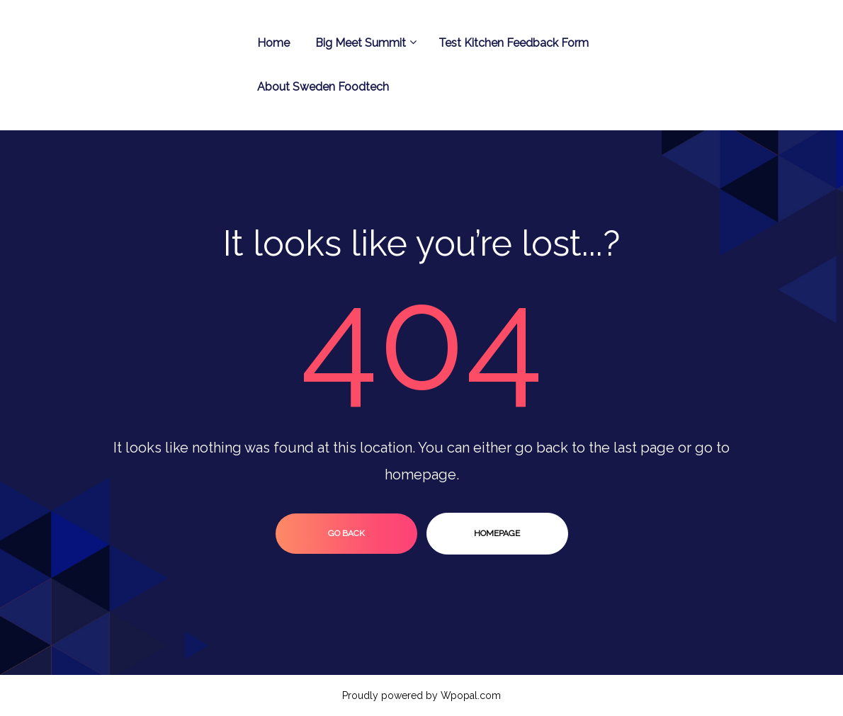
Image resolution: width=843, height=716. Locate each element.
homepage (497, 533)
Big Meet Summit (364, 43)
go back (346, 533)
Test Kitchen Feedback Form (514, 43)
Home (273, 43)
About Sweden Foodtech (323, 86)
